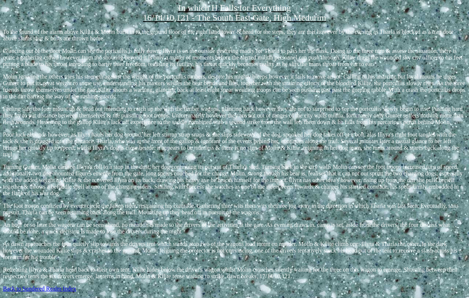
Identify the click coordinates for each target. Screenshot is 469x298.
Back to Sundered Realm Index (39, 289)
